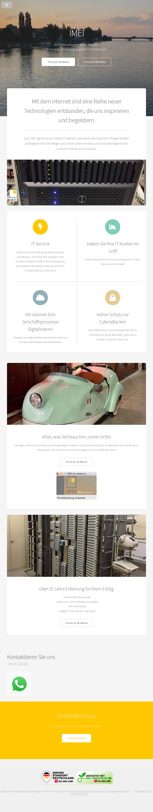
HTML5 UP (83, 793)
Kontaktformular (76, 738)
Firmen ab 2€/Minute (94, 62)
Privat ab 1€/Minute (58, 62)
